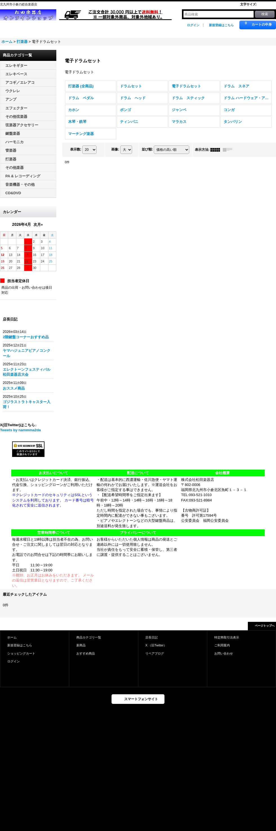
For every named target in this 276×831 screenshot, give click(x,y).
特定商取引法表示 (226, 637)
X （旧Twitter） (156, 645)
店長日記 (151, 637)
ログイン (193, 25)
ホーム (12, 637)
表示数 (75, 149)
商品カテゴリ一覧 (88, 637)
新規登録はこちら (221, 25)
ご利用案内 (222, 645)
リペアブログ (154, 653)
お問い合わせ (223, 653)
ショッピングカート (21, 653)
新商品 (81, 645)
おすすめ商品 (85, 653)
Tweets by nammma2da (20, 430)
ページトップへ (265, 625)
